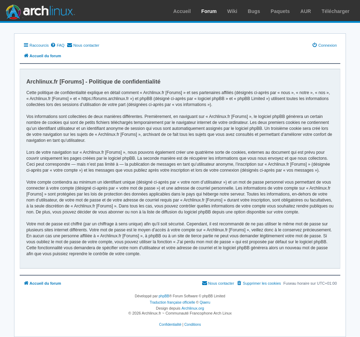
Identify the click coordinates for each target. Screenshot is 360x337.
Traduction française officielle (172, 302)
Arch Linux (38, 11)
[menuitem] (57, 45)
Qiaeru (205, 302)
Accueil (182, 11)
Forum (209, 11)
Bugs (254, 11)
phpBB (164, 296)
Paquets (280, 11)
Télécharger (335, 11)
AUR (305, 11)
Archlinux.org (192, 308)
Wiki (232, 11)
